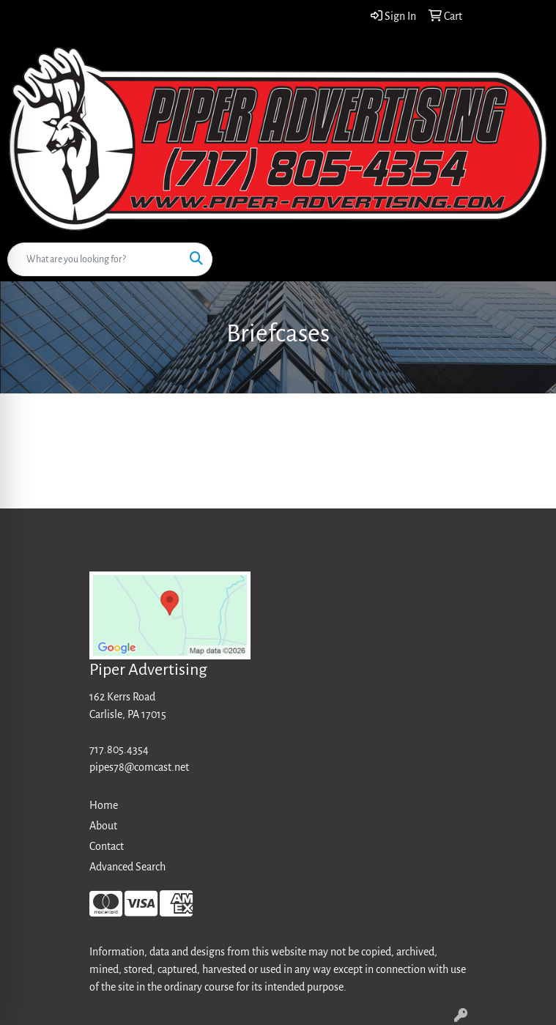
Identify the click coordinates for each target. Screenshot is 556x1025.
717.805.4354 (119, 749)
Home (103, 805)
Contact (106, 846)
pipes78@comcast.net (139, 767)
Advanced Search (127, 867)
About (103, 826)
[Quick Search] (94, 259)
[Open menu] (526, 259)
